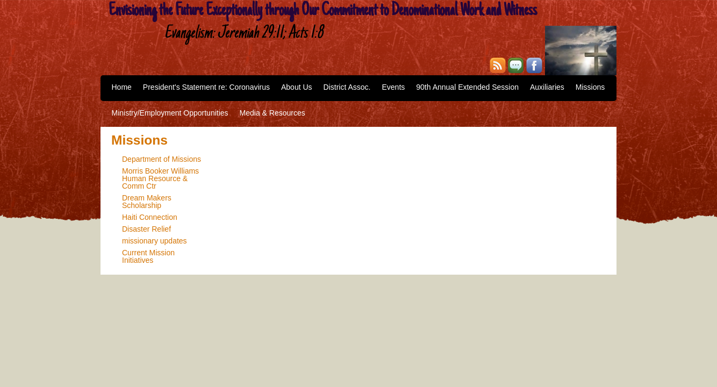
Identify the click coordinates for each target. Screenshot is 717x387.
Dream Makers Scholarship (146, 202)
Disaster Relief (146, 229)
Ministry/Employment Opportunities (170, 113)
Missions (590, 87)
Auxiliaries (547, 87)
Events (393, 87)
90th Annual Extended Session (467, 87)
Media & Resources (272, 113)
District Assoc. (347, 87)
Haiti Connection (149, 217)
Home (122, 87)
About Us (296, 87)
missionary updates (154, 240)
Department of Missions (161, 159)
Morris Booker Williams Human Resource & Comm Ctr (160, 178)
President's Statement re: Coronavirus (206, 87)
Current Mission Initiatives (148, 256)
